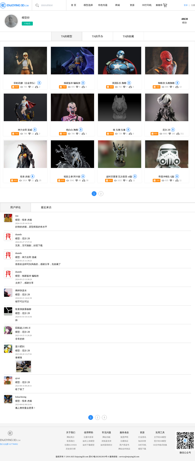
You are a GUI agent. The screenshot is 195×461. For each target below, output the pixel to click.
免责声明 (124, 437)
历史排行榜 (71, 449)
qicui (17, 378)
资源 (132, 5)
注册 (193, 5)
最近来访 (46, 207)
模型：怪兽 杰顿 (23, 220)
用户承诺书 (124, 445)
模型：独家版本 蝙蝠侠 (27, 276)
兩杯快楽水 (21, 290)
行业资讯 (142, 437)
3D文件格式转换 (160, 445)
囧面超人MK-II (22, 328)
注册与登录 (88, 437)
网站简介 (71, 437)
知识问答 (142, 441)
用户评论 (15, 207)
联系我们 (71, 441)
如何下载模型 (88, 445)
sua (16, 216)
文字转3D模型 (160, 437)
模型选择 (88, 5)
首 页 (73, 5)
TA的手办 (97, 36)
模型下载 (142, 449)
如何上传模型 (88, 441)
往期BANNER (71, 445)
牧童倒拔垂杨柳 (23, 309)
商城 (117, 5)
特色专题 (102, 5)
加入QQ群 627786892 (9, 444)
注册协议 (124, 441)
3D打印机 (146, 5)
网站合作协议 (124, 449)
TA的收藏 (128, 36)
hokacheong (20, 397)
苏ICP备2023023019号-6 (99, 456)
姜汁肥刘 (19, 346)
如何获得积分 (106, 445)
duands (18, 234)
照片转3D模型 (160, 441)
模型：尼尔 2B (22, 238)
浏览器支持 (106, 441)
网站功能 (106, 437)
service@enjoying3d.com (129, 456)
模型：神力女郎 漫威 (25, 257)
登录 (186, 5)
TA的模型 (66, 36)
